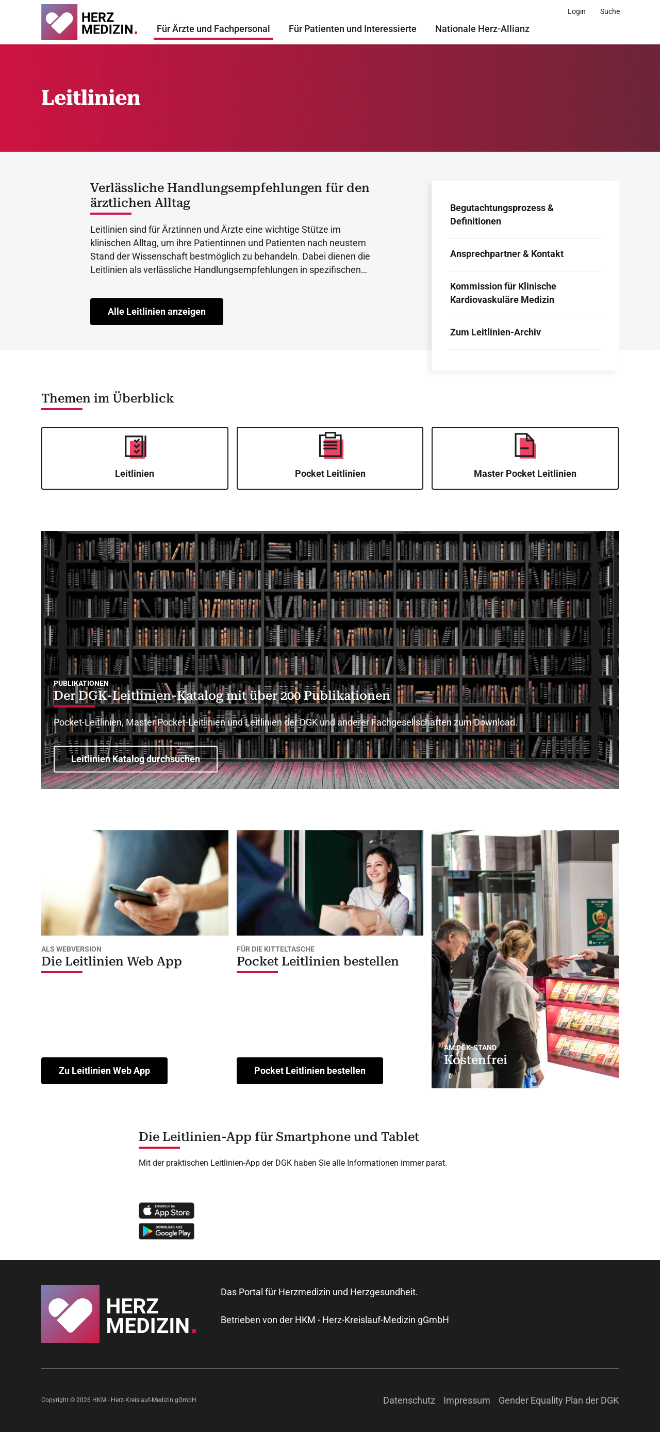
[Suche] (610, 11)
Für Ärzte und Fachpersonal (213, 28)
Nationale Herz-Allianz (482, 28)
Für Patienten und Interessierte (353, 28)
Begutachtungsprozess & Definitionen (502, 214)
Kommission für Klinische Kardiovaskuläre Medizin (503, 293)
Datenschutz (409, 1400)
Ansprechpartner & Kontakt (507, 253)
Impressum (466, 1400)
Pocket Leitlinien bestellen (318, 961)
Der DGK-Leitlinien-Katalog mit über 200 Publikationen (222, 695)
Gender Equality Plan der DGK (559, 1400)
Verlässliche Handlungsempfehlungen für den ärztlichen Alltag (230, 195)
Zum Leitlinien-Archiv (495, 332)
